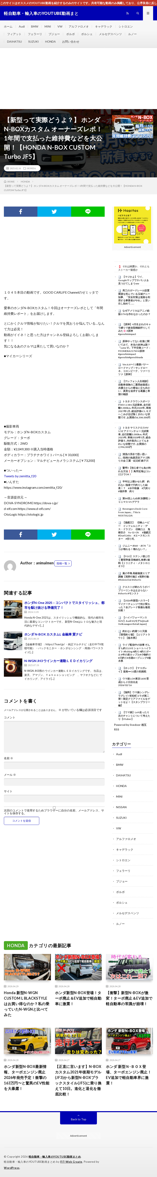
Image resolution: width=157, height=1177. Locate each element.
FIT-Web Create (71, 1161)
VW (59, 26)
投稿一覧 (62, 563)
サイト (8, 791)
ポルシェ (87, 34)
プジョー (54, 34)
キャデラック (103, 26)
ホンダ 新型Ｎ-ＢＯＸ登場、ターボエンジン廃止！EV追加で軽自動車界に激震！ (128, 1074)
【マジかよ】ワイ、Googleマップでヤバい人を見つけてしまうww (133, 280)
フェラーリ (35, 34)
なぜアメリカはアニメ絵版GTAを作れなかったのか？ (134, 312)
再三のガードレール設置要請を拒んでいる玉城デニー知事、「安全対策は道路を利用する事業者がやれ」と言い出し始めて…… (134, 297)
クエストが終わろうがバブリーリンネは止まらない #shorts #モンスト (133, 590)
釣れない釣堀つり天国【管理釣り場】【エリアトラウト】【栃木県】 (134, 634)
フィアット (14, 34)
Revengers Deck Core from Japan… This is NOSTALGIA (132, 512)
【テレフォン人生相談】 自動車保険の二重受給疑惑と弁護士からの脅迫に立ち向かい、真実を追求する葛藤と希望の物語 (134, 388)
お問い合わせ (70, 41)
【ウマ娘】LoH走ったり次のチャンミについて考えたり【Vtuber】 (134, 716)
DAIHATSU (14, 41)
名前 (8, 758)
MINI (48, 26)
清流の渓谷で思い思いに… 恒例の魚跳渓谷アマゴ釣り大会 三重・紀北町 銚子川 (134, 457)
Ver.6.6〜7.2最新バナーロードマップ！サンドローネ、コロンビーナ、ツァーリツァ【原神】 (134, 369)
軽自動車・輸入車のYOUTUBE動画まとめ (55, 1156)
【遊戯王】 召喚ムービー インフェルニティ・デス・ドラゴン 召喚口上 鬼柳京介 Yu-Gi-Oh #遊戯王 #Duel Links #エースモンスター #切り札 (134, 530)
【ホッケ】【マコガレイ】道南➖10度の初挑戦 (132, 669)
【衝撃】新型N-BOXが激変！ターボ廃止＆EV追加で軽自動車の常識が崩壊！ (129, 998)
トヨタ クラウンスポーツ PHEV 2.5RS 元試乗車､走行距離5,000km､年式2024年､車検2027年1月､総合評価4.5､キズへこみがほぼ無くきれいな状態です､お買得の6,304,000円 (134, 409)
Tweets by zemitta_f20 (20, 476)
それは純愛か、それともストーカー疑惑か (133, 268)
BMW (34, 26)
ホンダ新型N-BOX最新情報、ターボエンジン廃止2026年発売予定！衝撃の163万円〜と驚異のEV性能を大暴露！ (26, 1077)
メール (10, 774)
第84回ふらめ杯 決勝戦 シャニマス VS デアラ (134, 500)
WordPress (12, 1167)
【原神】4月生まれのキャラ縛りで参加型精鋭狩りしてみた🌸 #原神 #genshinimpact (134, 329)
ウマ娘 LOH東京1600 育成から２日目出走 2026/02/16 (133, 682)
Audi (22, 26)
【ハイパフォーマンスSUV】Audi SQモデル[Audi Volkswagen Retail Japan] (133, 621)
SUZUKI (33, 41)
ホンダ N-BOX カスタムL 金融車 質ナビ (53, 634)
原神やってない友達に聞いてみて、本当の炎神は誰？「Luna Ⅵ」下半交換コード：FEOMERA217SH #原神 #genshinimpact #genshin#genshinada (134, 349)
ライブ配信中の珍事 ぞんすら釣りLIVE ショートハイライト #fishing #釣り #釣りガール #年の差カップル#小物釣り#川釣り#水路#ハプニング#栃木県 (134, 652)
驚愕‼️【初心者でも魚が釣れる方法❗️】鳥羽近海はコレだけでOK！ (134, 471)
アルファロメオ (79, 26)
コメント (9, 717)
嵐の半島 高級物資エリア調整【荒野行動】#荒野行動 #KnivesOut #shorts (134, 576)
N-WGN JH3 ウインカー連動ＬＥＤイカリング (58, 661)
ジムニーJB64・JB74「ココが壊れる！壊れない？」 (134, 547)
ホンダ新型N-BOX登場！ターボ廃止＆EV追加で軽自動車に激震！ (78, 998)
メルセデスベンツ (110, 34)
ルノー (132, 34)
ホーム (8, 26)
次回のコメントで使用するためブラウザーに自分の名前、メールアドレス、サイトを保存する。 (54, 812)
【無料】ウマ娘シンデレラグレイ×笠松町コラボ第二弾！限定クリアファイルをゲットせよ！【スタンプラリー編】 (134, 699)
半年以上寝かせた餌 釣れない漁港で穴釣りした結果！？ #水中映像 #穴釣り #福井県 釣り (135, 486)
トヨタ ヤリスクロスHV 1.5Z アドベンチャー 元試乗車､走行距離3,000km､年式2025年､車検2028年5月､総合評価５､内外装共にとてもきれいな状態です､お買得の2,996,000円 (134, 437)
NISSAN (121, 807)
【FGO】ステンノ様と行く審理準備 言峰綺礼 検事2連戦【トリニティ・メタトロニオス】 (134, 561)
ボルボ (70, 34)
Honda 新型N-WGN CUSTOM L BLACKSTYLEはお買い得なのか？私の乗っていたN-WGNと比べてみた (26, 1003)
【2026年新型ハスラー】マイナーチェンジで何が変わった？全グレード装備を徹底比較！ (134, 605)
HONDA (50, 41)
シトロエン (126, 26)
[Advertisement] (78, 78)
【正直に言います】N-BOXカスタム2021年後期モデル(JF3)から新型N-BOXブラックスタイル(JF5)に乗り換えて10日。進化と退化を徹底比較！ (78, 1080)
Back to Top (78, 1119)
